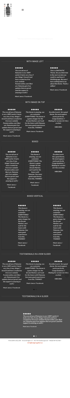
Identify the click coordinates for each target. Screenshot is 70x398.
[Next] (67, 275)
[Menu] (22, 9)
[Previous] (3, 275)
